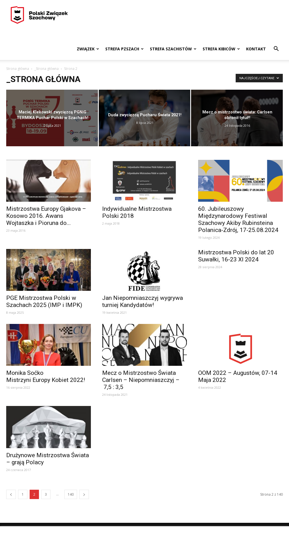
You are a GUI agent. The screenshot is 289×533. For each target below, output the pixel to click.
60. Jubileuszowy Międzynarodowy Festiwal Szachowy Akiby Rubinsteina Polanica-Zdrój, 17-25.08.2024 (238, 219)
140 (71, 494)
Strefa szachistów (173, 48)
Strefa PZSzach (124, 48)
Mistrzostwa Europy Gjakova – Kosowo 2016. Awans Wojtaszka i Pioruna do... (46, 215)
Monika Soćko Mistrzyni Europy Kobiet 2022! (45, 376)
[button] (276, 49)
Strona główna (17, 68)
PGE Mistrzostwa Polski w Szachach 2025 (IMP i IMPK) (44, 301)
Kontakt (256, 48)
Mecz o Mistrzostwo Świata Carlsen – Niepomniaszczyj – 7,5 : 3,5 (140, 379)
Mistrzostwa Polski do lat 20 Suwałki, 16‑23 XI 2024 (236, 256)
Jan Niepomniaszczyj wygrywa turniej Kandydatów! (142, 301)
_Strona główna (46, 68)
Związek (88, 48)
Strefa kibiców (221, 48)
